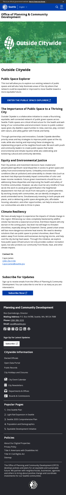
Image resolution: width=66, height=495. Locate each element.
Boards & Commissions (19, 396)
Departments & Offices (19, 391)
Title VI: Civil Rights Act (14, 454)
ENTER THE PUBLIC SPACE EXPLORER (29, 100)
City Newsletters (15, 385)
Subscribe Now (17, 293)
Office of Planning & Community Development (24, 15)
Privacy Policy (10, 446)
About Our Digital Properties (17, 443)
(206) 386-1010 (17, 320)
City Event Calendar (17, 379)
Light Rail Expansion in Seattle (20, 414)
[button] (63, 1)
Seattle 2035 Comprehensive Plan (22, 419)
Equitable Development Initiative (21, 429)
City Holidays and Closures (16, 372)
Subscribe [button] (12, 343)
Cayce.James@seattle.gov (13, 264)
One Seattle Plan (14, 409)
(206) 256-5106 (9, 261)
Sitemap (8, 457)
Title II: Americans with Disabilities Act (21, 450)
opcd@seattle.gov (18, 324)
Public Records (10, 367)
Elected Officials (11, 358)
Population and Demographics (21, 424)
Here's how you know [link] (38, 2)
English (22, 7)
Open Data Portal (12, 363)
